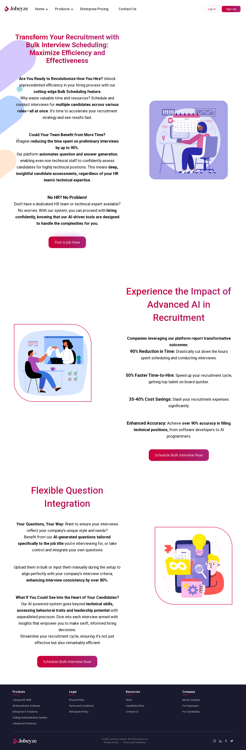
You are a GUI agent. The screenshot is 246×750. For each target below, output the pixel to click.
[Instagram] (214, 741)
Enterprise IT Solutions (25, 711)
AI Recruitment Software (26, 705)
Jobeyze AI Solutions (25, 723)
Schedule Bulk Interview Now (179, 455)
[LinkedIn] (220, 741)
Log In (212, 9)
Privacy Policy (76, 699)
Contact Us (127, 9)
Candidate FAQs (135, 705)
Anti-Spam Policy (78, 711)
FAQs (129, 699)
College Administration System (30, 717)
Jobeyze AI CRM (22, 699)
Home (39, 9)
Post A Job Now (67, 242)
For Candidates (191, 711)
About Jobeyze (191, 699)
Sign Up (231, 9)
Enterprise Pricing (94, 9)
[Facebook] (226, 741)
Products (62, 9)
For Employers (190, 705)
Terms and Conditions (81, 705)
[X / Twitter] (231, 741)
